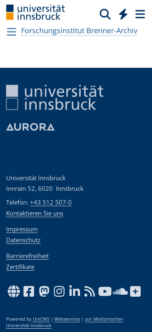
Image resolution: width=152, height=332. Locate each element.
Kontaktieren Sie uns (34, 213)
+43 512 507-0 (51, 202)
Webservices (67, 319)
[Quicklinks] (123, 14)
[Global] (121, 12)
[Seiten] (139, 14)
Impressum (22, 229)
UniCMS (41, 319)
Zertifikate (20, 267)
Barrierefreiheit (27, 256)
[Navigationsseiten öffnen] (11, 31)
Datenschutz (23, 240)
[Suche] (105, 14)
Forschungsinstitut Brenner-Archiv (79, 30)
